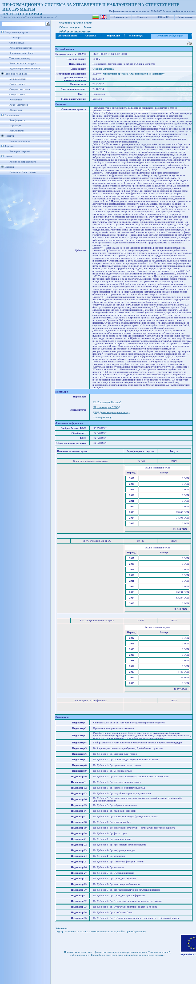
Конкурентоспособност (21, 53)
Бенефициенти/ (48, 17)
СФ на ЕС (163, 17)
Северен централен (19, 89)
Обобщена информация (169, 35)
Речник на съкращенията (22, 161)
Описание (90, 35)
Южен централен (18, 104)
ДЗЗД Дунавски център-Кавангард (111, 412)
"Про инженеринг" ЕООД (106, 407)
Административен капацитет (24, 68)
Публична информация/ (13, 17)
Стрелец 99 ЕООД (102, 417)
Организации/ (33, 17)
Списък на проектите (20, 141)
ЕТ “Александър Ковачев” (107, 402)
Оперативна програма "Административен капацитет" (134, 73)
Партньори (15, 125)
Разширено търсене (19, 151)
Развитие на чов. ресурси (22, 63)
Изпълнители (16, 130)
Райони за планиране (16, 73)
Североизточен (17, 94)
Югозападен (15, 99)
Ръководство (121, 17)
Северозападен (17, 84)
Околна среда (16, 42)
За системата (185, 17)
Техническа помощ (19, 58)
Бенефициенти (17, 120)
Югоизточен (16, 110)
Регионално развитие (20, 48)
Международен (17, 79)
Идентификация (67, 35)
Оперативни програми (16, 32)
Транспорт (14, 37)
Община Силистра (103, 68)
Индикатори (136, 35)
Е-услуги (142, 17)
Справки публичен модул (22, 172)
